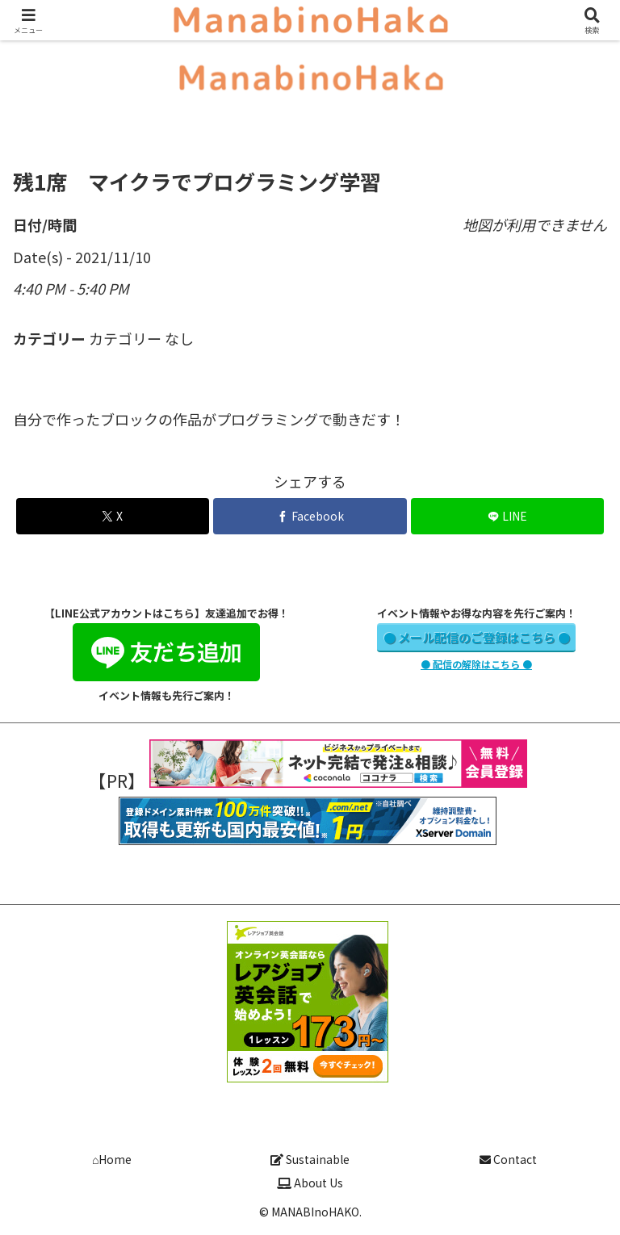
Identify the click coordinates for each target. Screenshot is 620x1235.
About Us (310, 1182)
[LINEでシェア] (507, 516)
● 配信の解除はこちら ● (476, 664)
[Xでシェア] (112, 516)
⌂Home (112, 1159)
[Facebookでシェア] (309, 516)
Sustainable (310, 1159)
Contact (508, 1159)
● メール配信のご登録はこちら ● (476, 637)
